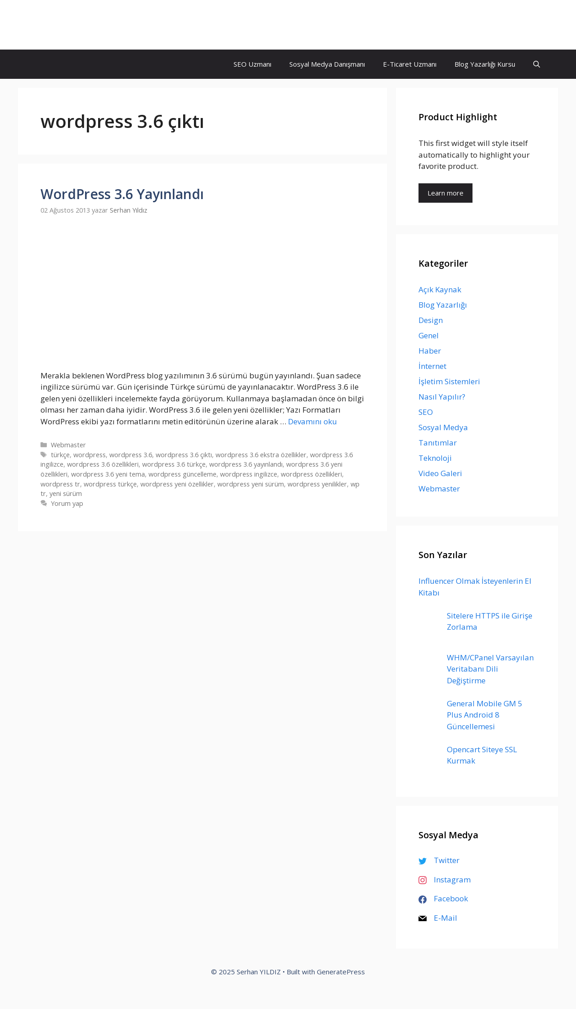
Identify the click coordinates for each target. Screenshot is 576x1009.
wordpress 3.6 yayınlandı (246, 464)
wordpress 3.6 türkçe (174, 464)
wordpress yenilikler (317, 484)
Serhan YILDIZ (75, 24)
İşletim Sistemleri (449, 381)
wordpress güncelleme (182, 474)
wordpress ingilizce (248, 474)
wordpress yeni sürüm (250, 484)
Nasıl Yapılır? (441, 396)
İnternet (432, 366)
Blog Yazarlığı (442, 305)
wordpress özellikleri (311, 474)
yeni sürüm (66, 493)
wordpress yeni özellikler (177, 484)
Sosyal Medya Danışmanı (327, 63)
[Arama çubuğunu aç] (536, 64)
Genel (428, 335)
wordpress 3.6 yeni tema (108, 474)
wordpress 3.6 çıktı (184, 454)
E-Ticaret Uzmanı (409, 63)
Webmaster (68, 445)
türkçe (60, 454)
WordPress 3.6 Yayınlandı (122, 194)
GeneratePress (341, 971)
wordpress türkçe (110, 484)
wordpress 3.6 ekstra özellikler (261, 454)
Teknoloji (435, 458)
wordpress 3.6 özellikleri (103, 464)
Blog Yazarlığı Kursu (484, 63)
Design (430, 320)
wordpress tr (60, 484)
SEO (425, 412)
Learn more (446, 192)
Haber (429, 350)
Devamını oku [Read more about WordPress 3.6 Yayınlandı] (312, 421)
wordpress (89, 454)
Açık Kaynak (439, 289)
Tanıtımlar (437, 442)
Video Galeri (440, 473)
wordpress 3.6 (130, 454)
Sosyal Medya (443, 427)
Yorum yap (67, 503)
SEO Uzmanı (252, 63)
